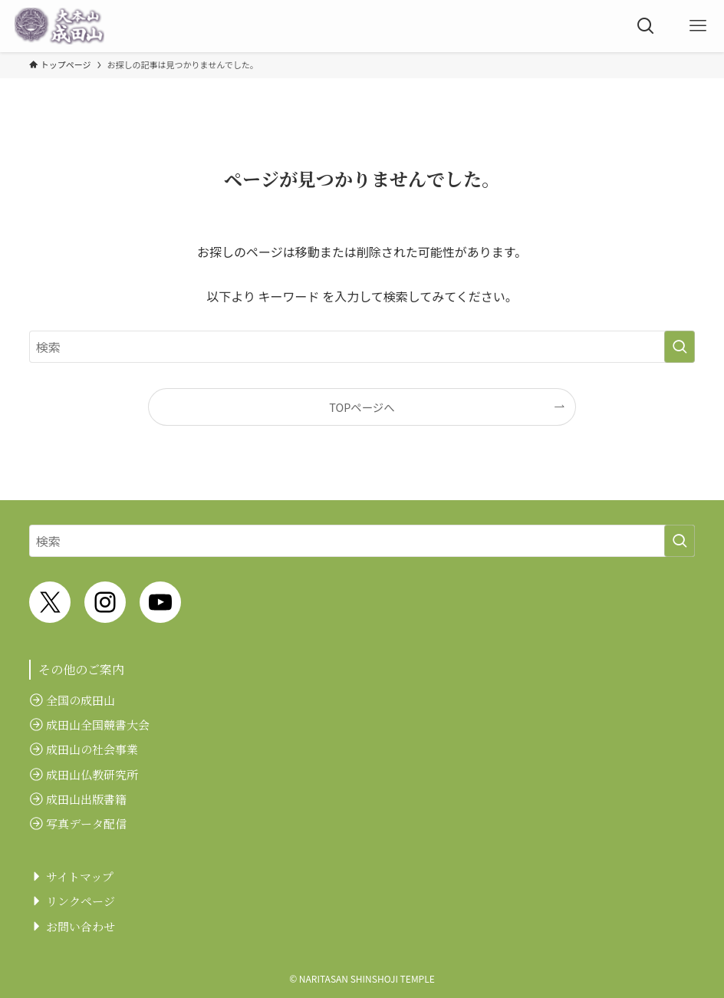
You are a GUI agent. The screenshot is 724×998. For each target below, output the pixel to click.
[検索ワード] (362, 347)
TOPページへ (361, 407)
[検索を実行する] (679, 347)
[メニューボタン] (698, 26)
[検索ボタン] (646, 26)
